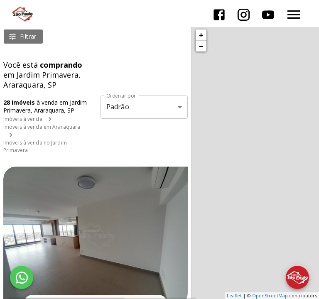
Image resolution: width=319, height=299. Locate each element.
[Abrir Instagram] (243, 14)
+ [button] (201, 35)
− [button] (201, 46)
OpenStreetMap (270, 295)
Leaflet (234, 295)
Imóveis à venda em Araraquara (41, 126)
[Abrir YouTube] (268, 14)
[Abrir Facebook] (219, 14)
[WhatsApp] (21, 277)
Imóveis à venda (22, 119)
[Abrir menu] (293, 14)
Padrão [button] (117, 106)
